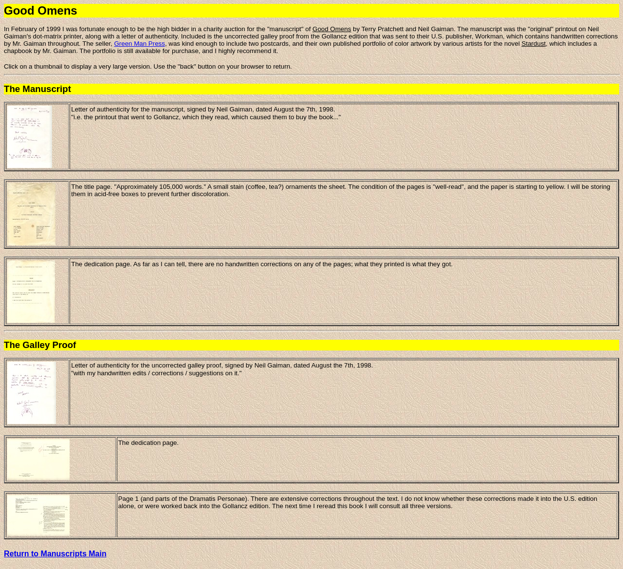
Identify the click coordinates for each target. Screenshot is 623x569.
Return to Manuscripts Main (55, 554)
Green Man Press (139, 43)
